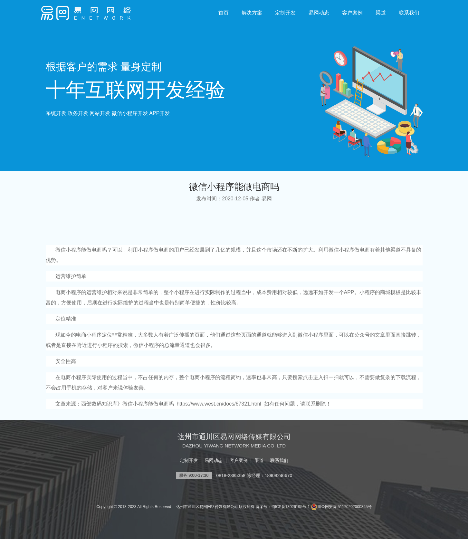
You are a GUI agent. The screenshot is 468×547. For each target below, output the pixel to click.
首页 (223, 12)
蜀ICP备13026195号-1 (290, 506)
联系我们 (409, 12)
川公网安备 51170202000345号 (341, 507)
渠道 (381, 12)
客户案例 (352, 12)
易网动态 (319, 12)
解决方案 (252, 12)
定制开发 (285, 12)
